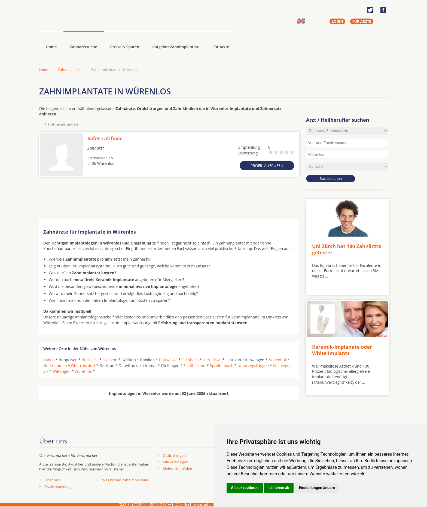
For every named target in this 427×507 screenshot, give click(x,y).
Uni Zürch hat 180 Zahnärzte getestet (346, 249)
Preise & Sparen (124, 46)
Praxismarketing (58, 486)
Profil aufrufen (267, 165)
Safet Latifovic (104, 138)
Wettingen (61, 371)
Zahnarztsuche (83, 46)
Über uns (52, 480)
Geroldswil (212, 359)
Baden (49, 359)
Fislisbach (190, 359)
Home (44, 69)
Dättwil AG (168, 359)
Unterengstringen (253, 365)
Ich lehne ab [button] (279, 487)
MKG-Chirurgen (175, 462)
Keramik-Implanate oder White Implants (342, 350)
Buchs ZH (90, 359)
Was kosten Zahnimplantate (125, 480)
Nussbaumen (55, 365)
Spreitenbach (221, 365)
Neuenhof (277, 359)
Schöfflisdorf (195, 365)
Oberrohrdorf (83, 365)
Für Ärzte (220, 46)
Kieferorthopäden (177, 468)
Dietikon (110, 359)
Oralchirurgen (174, 455)
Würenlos (83, 371)
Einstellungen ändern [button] (317, 487)
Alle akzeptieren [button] (245, 487)
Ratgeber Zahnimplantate (175, 46)
